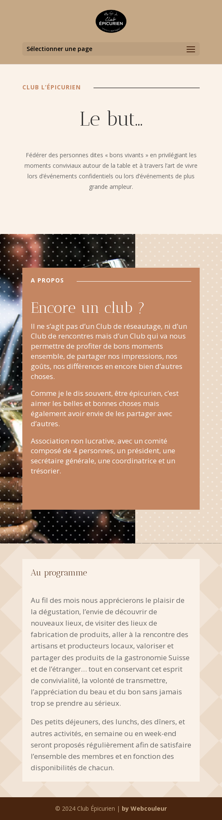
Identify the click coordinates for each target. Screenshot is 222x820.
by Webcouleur (144, 808)
